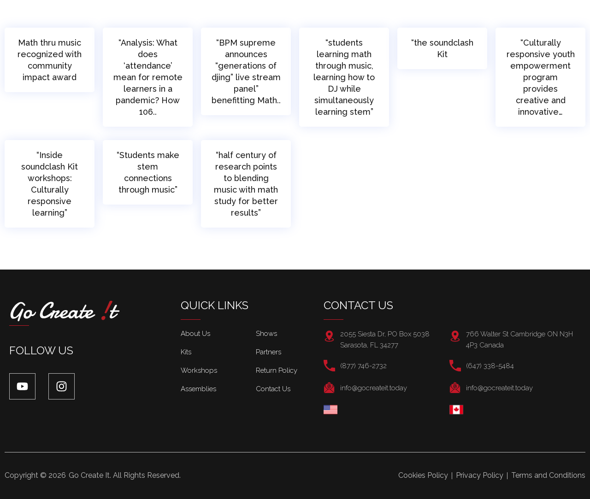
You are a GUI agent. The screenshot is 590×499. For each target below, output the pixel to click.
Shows (266, 333)
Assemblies (198, 389)
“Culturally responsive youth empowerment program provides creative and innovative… (541, 77)
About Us (195, 333)
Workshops (199, 370)
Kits (186, 352)
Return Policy (276, 370)
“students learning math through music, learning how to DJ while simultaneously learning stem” (344, 77)
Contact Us (273, 389)
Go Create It (89, 475)
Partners (268, 352)
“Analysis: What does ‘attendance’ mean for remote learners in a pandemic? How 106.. (148, 77)
